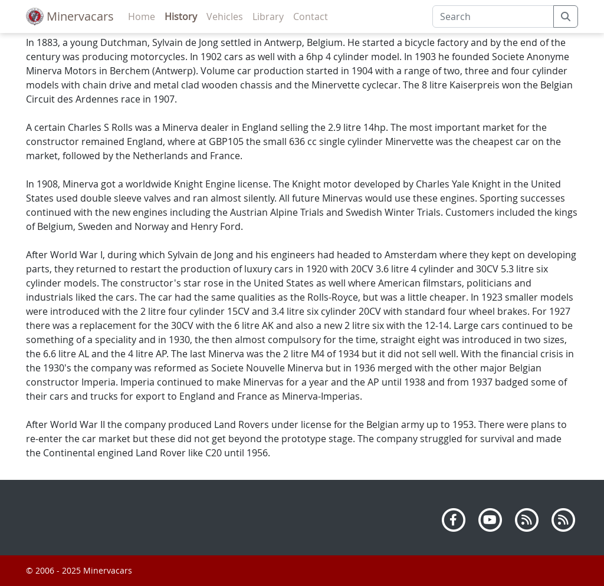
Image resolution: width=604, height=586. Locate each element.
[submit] (565, 16)
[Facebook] (453, 518)
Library (268, 16)
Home (141, 16)
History (181, 16)
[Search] (493, 16)
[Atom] (563, 518)
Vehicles (224, 16)
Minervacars (70, 16)
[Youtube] (490, 518)
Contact (310, 16)
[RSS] (526, 518)
